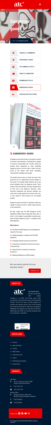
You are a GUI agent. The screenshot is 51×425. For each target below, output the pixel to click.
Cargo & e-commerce (27, 53)
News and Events (17, 345)
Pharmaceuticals (26, 80)
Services (15, 342)
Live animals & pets (26, 67)
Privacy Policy (16, 364)
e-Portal (15, 348)
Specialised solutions (28, 94)
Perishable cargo (26, 60)
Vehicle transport (26, 73)
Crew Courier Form (18, 355)
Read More (24, 313)
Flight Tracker (16, 351)
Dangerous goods (26, 87)
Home (13, 41)
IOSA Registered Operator (19, 361)
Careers (15, 358)
